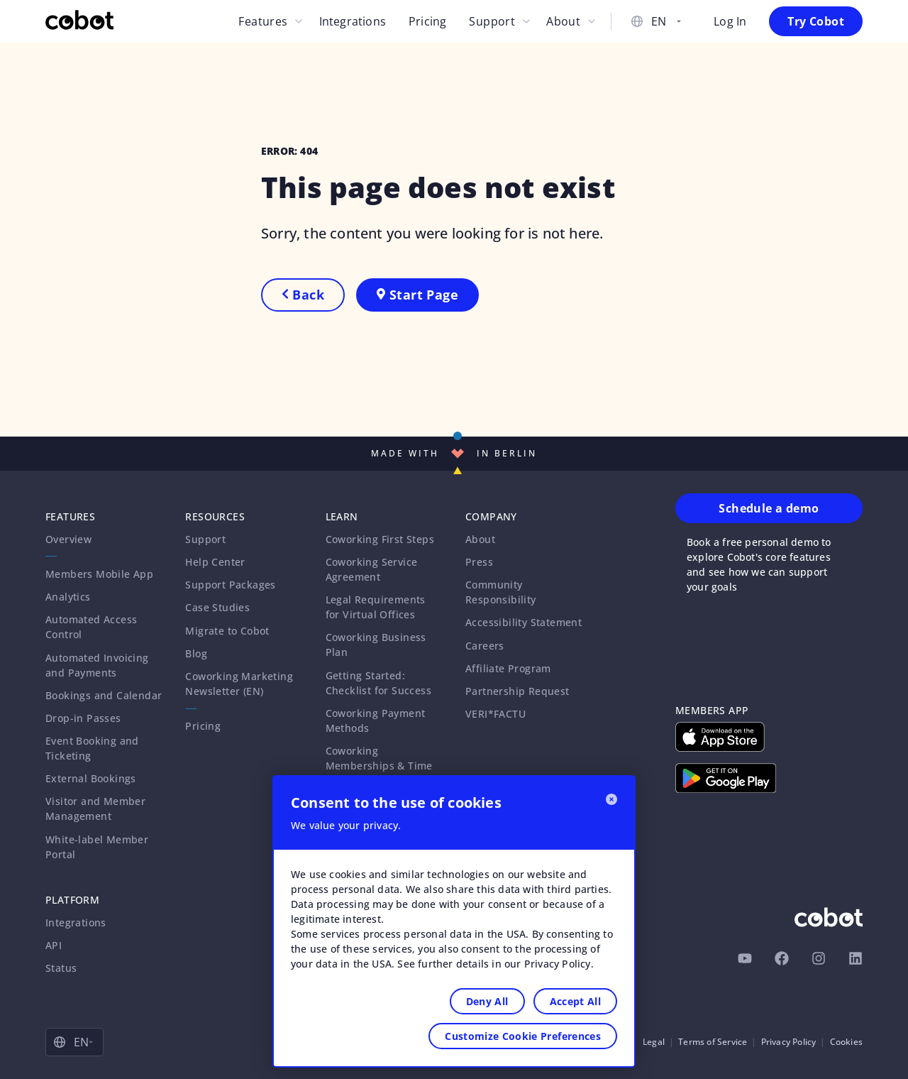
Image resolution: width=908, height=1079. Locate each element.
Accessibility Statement (523, 622)
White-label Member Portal (96, 847)
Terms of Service (712, 1042)
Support (492, 21)
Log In (730, 21)
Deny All (487, 1001)
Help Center (215, 562)
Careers (484, 645)
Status (61, 968)
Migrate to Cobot (227, 630)
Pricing (427, 21)
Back (303, 294)
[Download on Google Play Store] (725, 778)
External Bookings (90, 778)
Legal (654, 1042)
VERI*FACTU (495, 714)
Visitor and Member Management (95, 808)
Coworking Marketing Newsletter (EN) (239, 683)
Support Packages (230, 584)
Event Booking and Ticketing (92, 748)
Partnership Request (517, 691)
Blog (196, 653)
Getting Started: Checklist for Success (378, 683)
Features (262, 21)
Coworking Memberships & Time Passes (379, 765)
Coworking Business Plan (376, 644)
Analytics (68, 596)
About (563, 21)
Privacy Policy (788, 1042)
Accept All (576, 1001)
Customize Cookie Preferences (523, 1036)
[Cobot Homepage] (79, 21)
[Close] (611, 799)
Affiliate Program (508, 668)
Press (479, 562)
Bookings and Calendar (103, 695)
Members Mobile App (99, 574)
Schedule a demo (769, 508)
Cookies (846, 1042)
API (53, 945)
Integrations (352, 21)
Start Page (417, 294)
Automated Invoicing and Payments (97, 665)
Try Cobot (815, 21)
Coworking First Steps (380, 539)
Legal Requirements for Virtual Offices (376, 607)
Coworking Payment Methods (376, 720)
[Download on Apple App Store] (720, 737)
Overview (68, 539)
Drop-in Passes (83, 718)
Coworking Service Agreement (372, 569)
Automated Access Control (91, 627)
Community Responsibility (500, 592)
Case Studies (217, 607)
